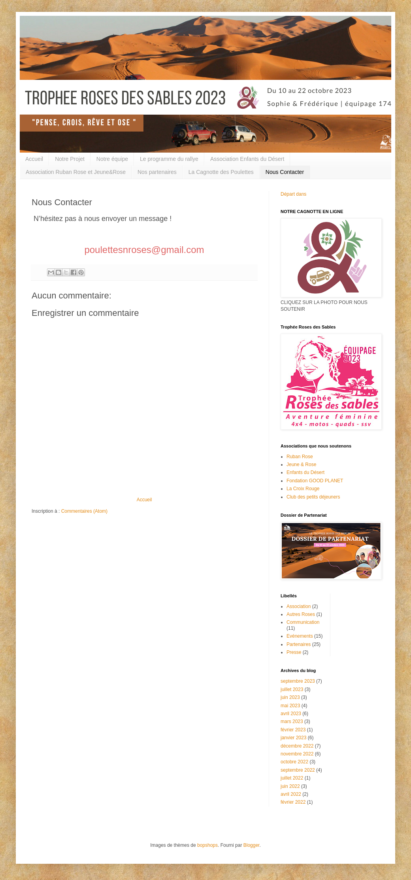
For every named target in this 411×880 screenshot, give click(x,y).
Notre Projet (70, 159)
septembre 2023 (298, 681)
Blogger (251, 845)
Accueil (34, 159)
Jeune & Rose (301, 464)
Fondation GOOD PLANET (315, 480)
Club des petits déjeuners (313, 497)
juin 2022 (290, 786)
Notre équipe (112, 159)
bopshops (207, 845)
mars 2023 (292, 721)
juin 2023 (290, 697)
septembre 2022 (298, 770)
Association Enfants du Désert (247, 159)
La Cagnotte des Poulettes (221, 172)
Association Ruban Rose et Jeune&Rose (76, 172)
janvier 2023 (293, 737)
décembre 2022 (297, 746)
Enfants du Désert (305, 472)
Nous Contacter (285, 172)
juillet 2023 (292, 689)
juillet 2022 (292, 778)
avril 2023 (291, 713)
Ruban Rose (300, 456)
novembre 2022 (297, 754)
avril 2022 (291, 794)
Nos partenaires (157, 172)
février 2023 (293, 730)
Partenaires (299, 644)
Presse (294, 652)
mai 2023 (290, 705)
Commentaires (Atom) (84, 511)
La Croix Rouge (303, 488)
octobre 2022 (294, 762)
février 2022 (293, 802)
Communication (303, 622)
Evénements (300, 636)
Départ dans (293, 194)
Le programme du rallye (169, 159)
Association (299, 606)
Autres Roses (301, 614)
